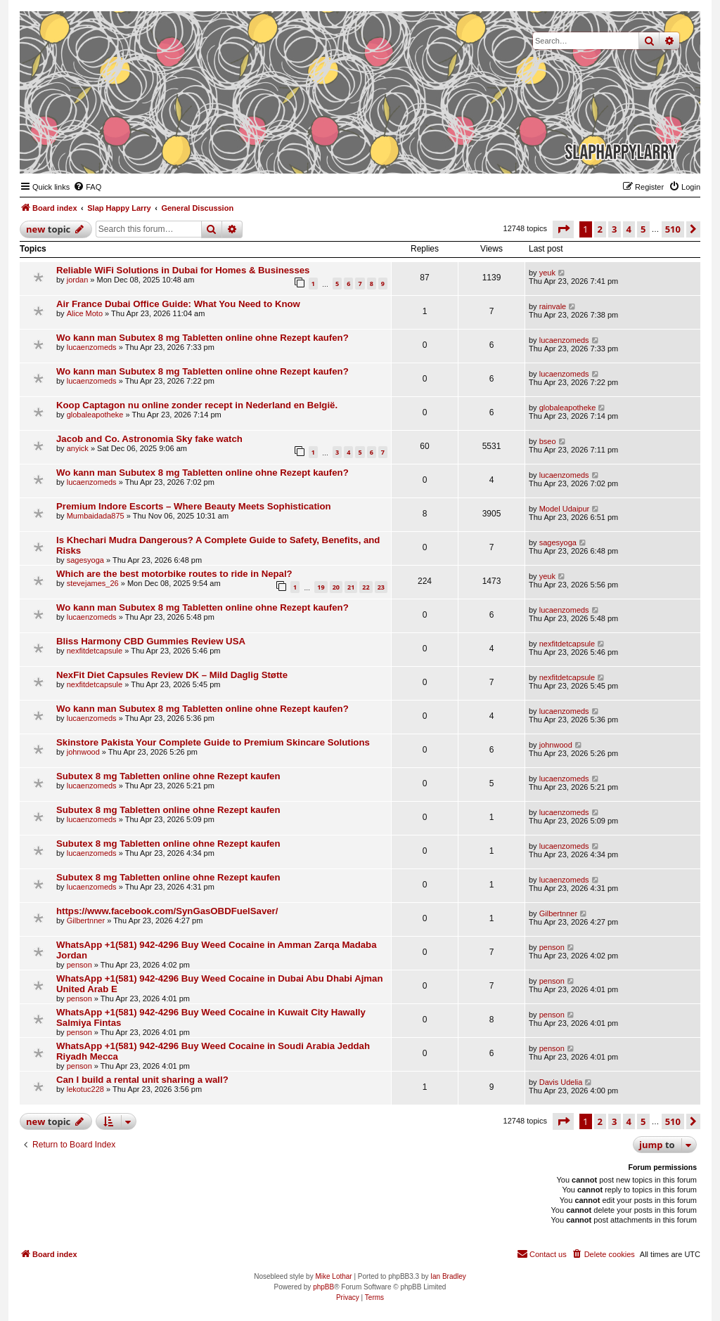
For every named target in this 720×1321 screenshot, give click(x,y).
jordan (78, 279)
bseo (547, 441)
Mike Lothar (333, 1276)
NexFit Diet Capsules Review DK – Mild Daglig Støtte (172, 675)
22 (365, 587)
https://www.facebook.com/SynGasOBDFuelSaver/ (167, 911)
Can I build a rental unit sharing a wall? (142, 1079)
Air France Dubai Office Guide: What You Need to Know (178, 304)
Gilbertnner (86, 920)
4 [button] (628, 229)
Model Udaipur (564, 509)
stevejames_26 (93, 583)
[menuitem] (87, 186)
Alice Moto (85, 313)
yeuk (547, 272)
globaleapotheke (95, 414)
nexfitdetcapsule (95, 650)
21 (350, 587)
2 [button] (600, 229)
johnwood (83, 752)
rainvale (553, 306)
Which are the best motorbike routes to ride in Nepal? (174, 573)
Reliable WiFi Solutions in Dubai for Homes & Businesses (182, 270)
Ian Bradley (448, 1276)
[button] (563, 229)
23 (381, 587)
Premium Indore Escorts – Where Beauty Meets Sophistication (193, 506)
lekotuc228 (85, 1089)
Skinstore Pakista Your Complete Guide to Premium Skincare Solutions (213, 742)
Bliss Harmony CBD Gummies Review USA (150, 641)
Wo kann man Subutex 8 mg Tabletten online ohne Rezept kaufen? (202, 337)
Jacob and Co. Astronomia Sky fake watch (149, 439)
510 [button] (673, 229)
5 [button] (643, 229)
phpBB (323, 1287)
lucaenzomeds (92, 347)
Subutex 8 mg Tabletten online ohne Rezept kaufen (168, 776)
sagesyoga (85, 560)
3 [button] (614, 229)
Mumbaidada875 (95, 516)
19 (320, 587)
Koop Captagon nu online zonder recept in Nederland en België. (197, 405)
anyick (78, 448)
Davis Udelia (561, 1082)
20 (336, 587)
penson (79, 965)
